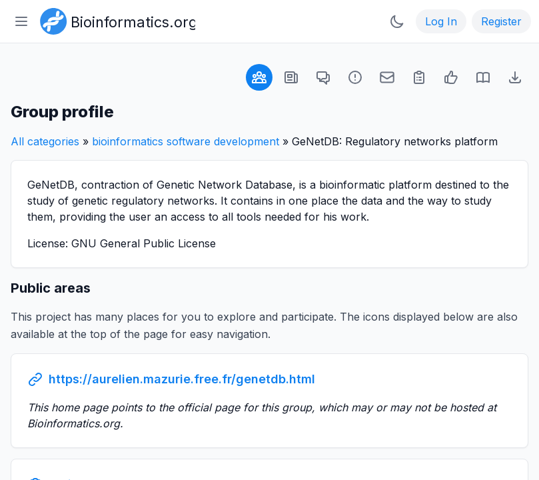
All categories (45, 141)
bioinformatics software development (185, 141)
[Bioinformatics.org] (115, 20)
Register (501, 21)
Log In (441, 21)
